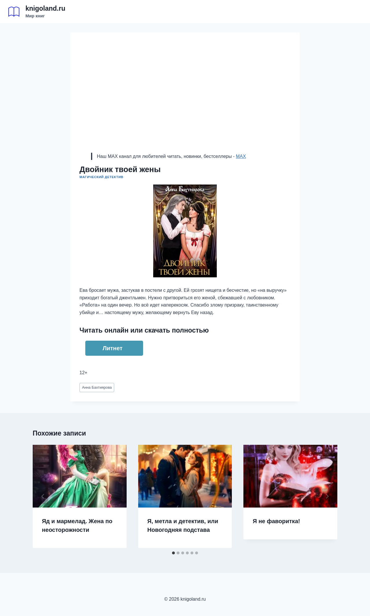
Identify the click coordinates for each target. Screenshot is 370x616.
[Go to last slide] (43, 496)
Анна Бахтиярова (97, 387)
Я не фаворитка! (276, 521)
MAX (241, 156)
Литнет (113, 348)
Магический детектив (101, 177)
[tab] (173, 553)
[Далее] (327, 496)
